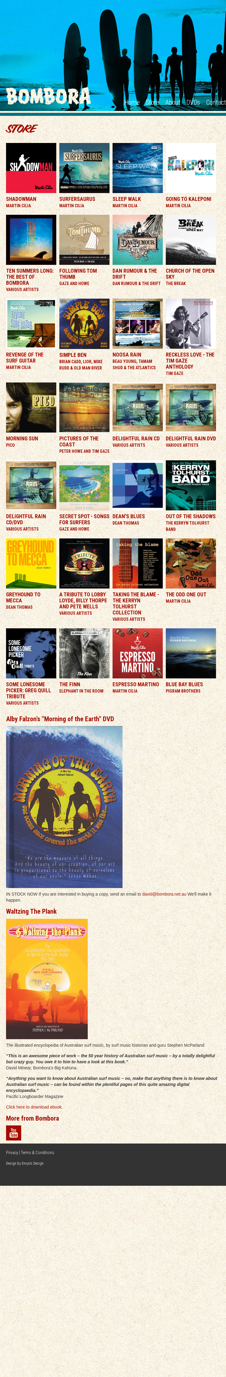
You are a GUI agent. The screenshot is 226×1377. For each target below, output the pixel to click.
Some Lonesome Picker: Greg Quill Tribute (28, 690)
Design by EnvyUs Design (25, 1163)
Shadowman (21, 199)
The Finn (69, 684)
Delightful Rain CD (136, 439)
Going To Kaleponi (188, 199)
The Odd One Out (186, 595)
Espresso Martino (136, 684)
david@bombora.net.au (164, 894)
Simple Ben (73, 355)
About (172, 102)
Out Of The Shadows (191, 516)
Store (152, 102)
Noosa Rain (127, 355)
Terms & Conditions (37, 1152)
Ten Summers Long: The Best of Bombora (30, 277)
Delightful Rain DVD (191, 439)
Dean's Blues (129, 516)
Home (132, 102)
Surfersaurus (77, 199)
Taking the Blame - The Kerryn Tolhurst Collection (136, 604)
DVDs (193, 102)
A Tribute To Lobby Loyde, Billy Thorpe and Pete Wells (83, 601)
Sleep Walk (127, 199)
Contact (216, 102)
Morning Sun (22, 439)
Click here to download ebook (34, 1107)
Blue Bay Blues (184, 684)
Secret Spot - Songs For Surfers (84, 519)
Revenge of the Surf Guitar (25, 358)
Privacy (12, 1152)
